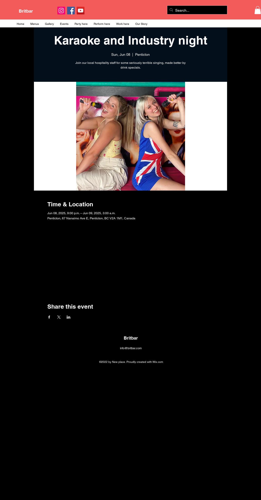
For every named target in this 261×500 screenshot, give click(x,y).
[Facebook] (71, 10)
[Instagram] (61, 10)
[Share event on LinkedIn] (68, 317)
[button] (257, 10)
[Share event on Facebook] (49, 317)
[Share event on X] (59, 317)
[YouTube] (80, 10)
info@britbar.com (131, 348)
